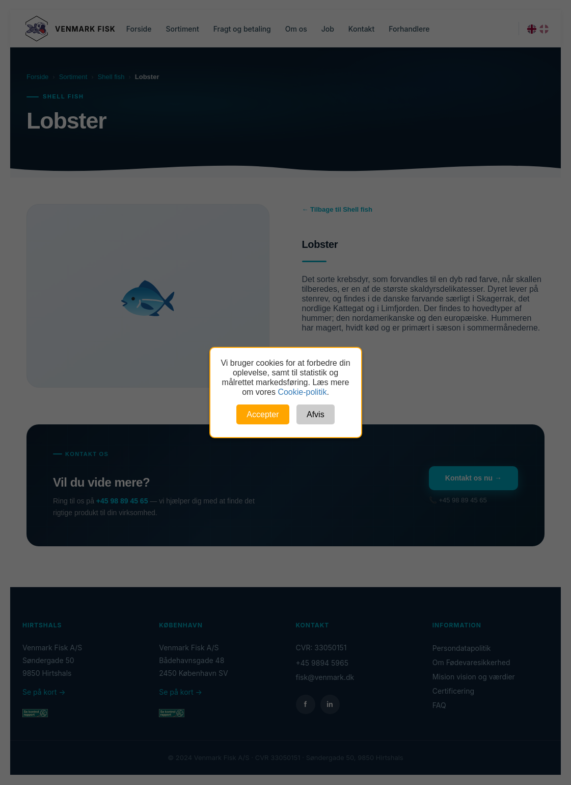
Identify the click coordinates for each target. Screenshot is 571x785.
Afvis (315, 414)
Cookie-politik (302, 392)
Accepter (263, 414)
